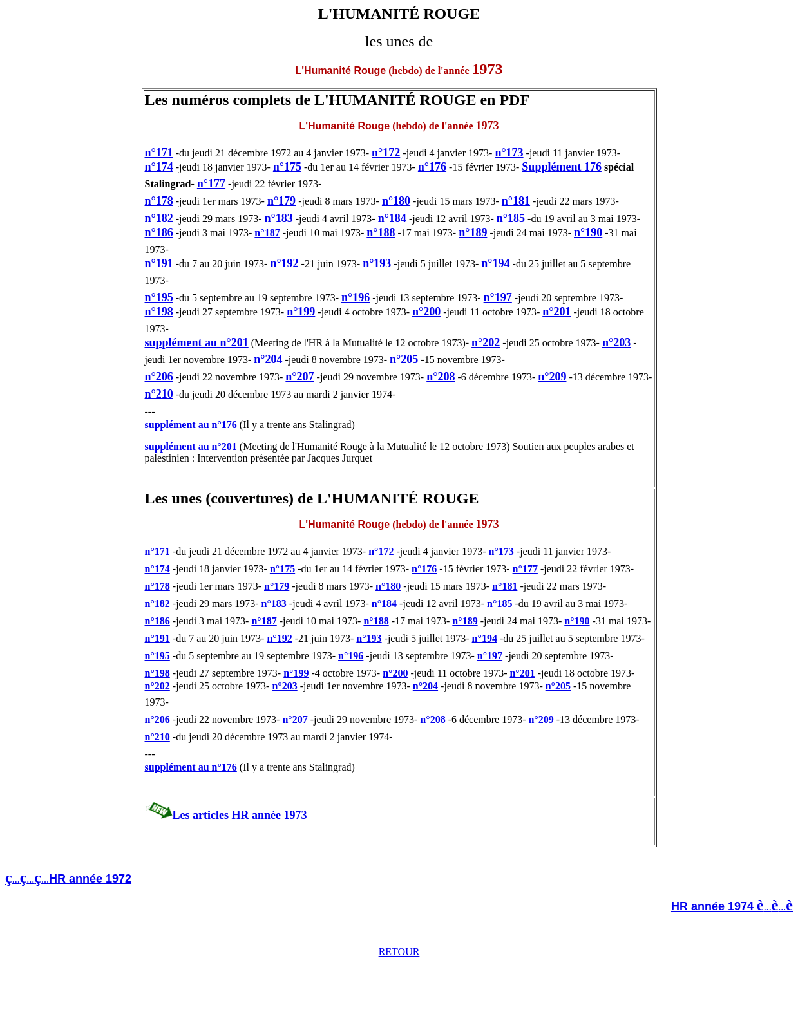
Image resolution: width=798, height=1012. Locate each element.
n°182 (159, 218)
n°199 (301, 311)
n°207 (299, 376)
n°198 (159, 311)
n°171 (159, 152)
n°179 (281, 200)
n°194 (495, 263)
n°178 (159, 200)
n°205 (404, 359)
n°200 (426, 311)
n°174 (159, 166)
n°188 (380, 232)
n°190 (588, 232)
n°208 (440, 376)
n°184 (392, 218)
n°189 (473, 232)
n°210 (159, 394)
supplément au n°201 (197, 342)
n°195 (159, 297)
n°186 (159, 232)
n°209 (552, 376)
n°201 (556, 311)
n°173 (509, 152)
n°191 (159, 263)
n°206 (159, 376)
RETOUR (399, 951)
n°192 (284, 263)
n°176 (432, 166)
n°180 (396, 200)
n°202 (485, 342)
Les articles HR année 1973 (240, 815)
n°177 (211, 183)
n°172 (386, 152)
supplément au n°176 (191, 424)
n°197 (498, 297)
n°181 (516, 200)
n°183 (278, 218)
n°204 (268, 359)
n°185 (511, 218)
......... (71, 879)
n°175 (287, 166)
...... (778, 906)
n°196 (355, 297)
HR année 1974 (714, 906)
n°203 (616, 342)
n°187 (267, 232)
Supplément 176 (562, 166)
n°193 (377, 263)
